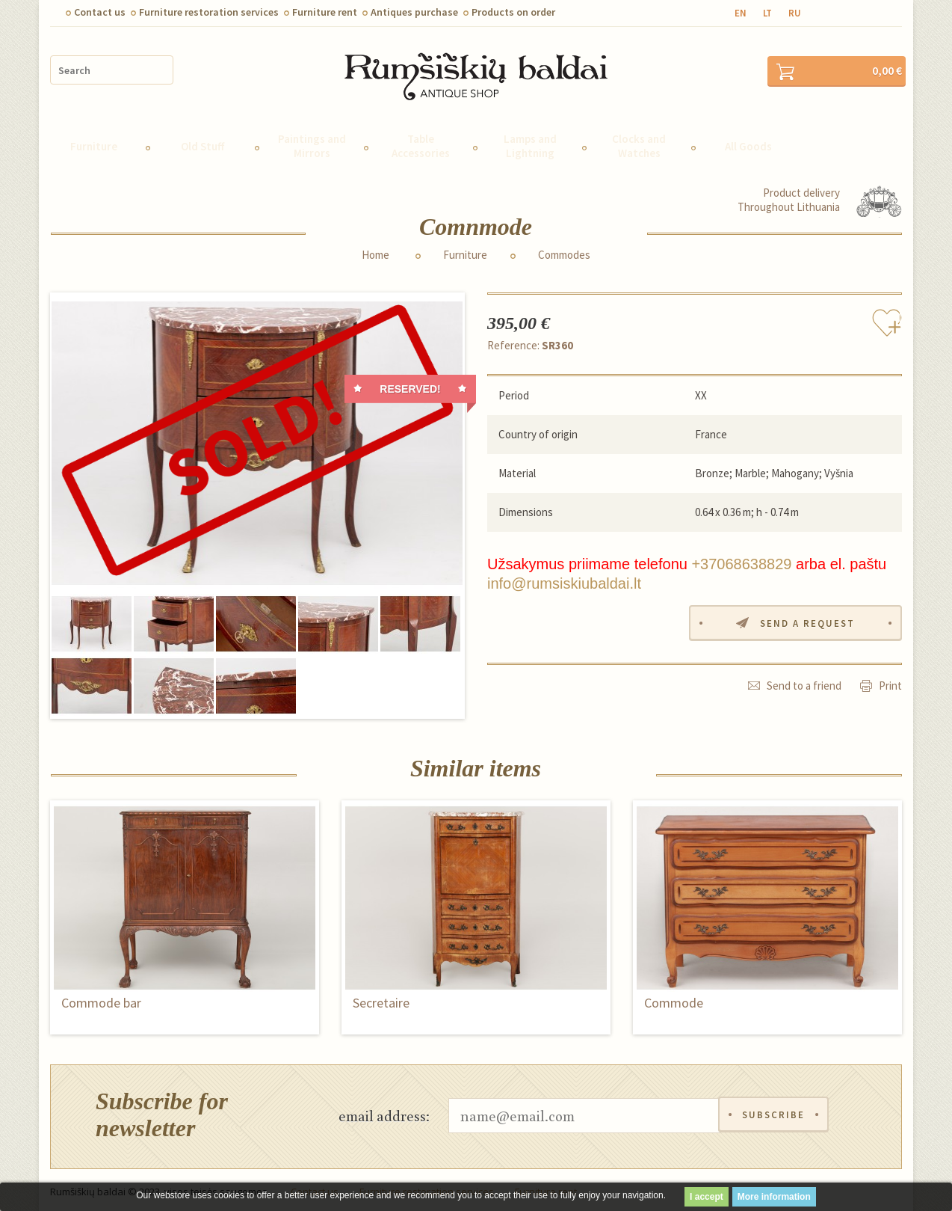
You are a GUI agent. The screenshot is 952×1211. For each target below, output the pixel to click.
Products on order (513, 12)
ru (794, 13)
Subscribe (773, 1111)
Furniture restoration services (209, 12)
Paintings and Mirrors (312, 141)
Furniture (93, 142)
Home (375, 250)
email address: (384, 1110)
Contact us (100, 12)
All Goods (748, 142)
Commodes (564, 250)
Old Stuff (202, 142)
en (741, 13)
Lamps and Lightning (530, 141)
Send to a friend (804, 681)
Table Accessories (421, 141)
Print (890, 681)
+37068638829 (741, 559)
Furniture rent (324, 12)
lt (767, 13)
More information (774, 1197)
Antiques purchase (414, 12)
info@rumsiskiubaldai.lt (564, 579)
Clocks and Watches (639, 141)
